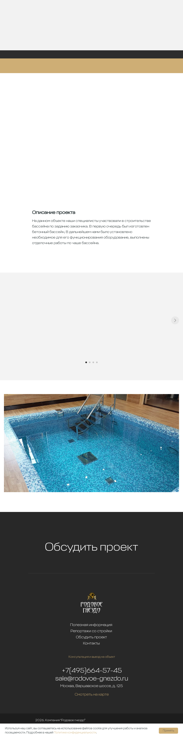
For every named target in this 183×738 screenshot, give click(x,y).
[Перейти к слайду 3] (93, 362)
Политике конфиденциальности (75, 732)
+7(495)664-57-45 (92, 671)
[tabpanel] (91, 326)
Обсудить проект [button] (91, 547)
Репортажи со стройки (91, 631)
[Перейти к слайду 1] (86, 362)
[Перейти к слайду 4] (97, 362)
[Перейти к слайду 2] (90, 362)
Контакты (91, 643)
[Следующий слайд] (175, 320)
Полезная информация (91, 625)
